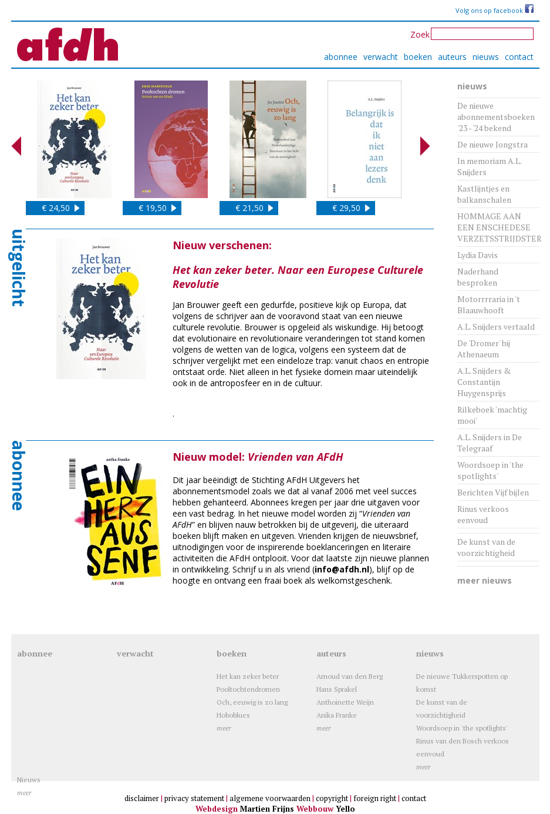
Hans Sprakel (336, 689)
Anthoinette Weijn (345, 702)
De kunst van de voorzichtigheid (486, 547)
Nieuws (29, 779)
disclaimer (141, 798)
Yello (345, 808)
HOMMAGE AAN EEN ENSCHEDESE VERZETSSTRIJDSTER (499, 227)
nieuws (486, 56)
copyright (332, 798)
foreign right (374, 798)
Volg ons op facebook (494, 10)
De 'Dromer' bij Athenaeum (483, 348)
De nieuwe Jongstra (492, 144)
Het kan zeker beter (248, 676)
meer (224, 727)
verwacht (380, 56)
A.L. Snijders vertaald (496, 326)
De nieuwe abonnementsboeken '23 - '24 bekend (496, 116)
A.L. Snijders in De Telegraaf (489, 442)
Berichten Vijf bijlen (493, 492)
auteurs (452, 56)
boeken (418, 56)
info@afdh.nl (342, 569)
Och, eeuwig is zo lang (252, 702)
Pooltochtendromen (248, 689)
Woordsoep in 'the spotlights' (490, 470)
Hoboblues (233, 715)
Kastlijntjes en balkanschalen (484, 194)
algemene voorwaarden (270, 798)
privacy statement (194, 798)
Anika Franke (336, 715)
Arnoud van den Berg (349, 676)
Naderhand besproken (477, 277)
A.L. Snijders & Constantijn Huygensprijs (484, 381)
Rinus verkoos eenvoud (483, 514)
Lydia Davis (477, 254)
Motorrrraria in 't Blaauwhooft (488, 304)
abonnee (340, 56)
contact (519, 56)
